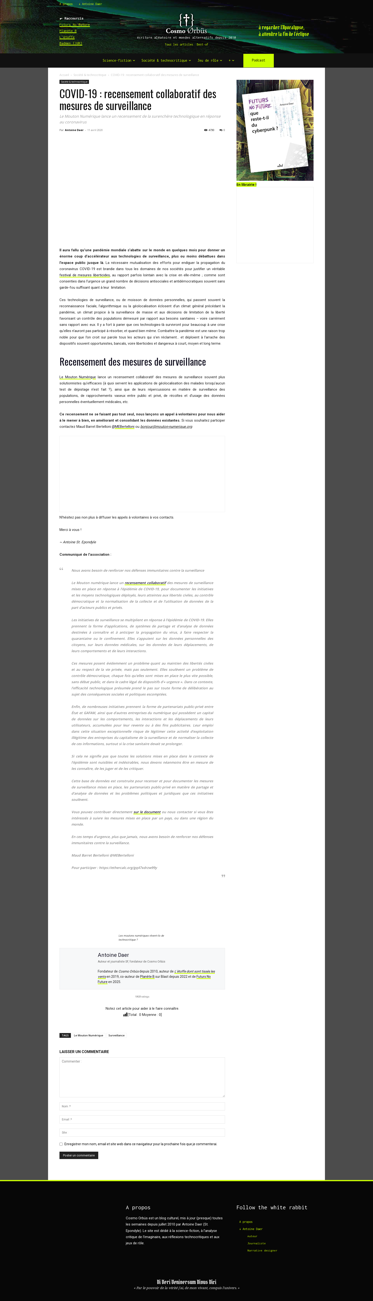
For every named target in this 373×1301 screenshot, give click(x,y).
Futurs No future (74, 24)
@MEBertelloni (123, 426)
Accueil (64, 75)
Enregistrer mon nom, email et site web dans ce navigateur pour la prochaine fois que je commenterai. (140, 1144)
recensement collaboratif (145, 582)
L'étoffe (67, 37)
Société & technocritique (90, 75)
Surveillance (116, 1035)
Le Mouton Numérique (77, 377)
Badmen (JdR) (70, 43)
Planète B (68, 31)
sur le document (147, 812)
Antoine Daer (74, 130)
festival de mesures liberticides (84, 275)
